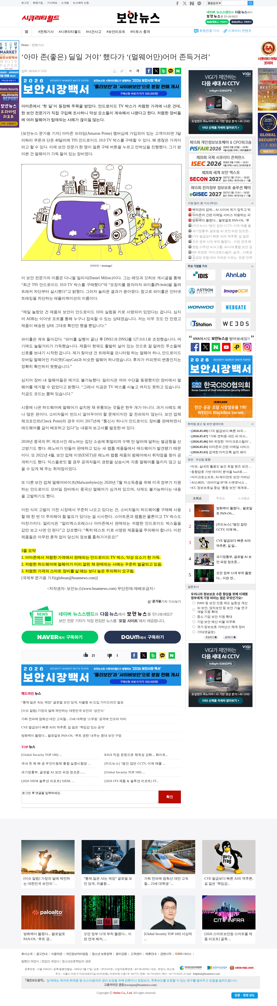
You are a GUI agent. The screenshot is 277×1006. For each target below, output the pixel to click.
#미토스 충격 (140, 31)
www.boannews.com (99, 588)
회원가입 (38, 2)
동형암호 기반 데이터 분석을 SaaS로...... (219, 471)
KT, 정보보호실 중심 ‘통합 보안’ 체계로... (220, 487)
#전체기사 (46, 31)
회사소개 (26, 953)
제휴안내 (150, 953)
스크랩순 (244, 498)
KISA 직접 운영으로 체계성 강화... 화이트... (136, 754)
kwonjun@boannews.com (140, 985)
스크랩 (65, 2)
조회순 (197, 498)
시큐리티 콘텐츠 (239, 30)
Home (25, 45)
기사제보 (52, 2)
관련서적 (165, 953)
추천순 (220, 498)
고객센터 (135, 953)
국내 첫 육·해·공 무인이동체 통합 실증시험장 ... (56, 763)
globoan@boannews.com (75, 578)
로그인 (25, 2)
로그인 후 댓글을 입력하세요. (90, 797)
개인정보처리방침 (77, 953)
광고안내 (41, 953)
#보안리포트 (116, 31)
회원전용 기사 (209, 30)
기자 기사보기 (164, 601)
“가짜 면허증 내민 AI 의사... (219, 436)
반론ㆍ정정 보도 (245, 995)
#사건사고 (93, 31)
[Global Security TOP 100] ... (41, 754)
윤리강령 (121, 953)
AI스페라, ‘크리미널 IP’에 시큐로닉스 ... (219, 482)
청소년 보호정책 (102, 953)
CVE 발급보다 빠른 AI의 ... (218, 431)
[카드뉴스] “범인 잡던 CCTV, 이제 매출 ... (135, 763)
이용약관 (56, 953)
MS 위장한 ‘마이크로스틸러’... (221, 441)
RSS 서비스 (184, 953)
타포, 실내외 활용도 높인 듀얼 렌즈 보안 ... (221, 466)
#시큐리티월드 (70, 31)
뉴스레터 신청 (81, 2)
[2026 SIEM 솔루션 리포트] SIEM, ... (48, 781)
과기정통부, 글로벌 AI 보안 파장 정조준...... (53, 772)
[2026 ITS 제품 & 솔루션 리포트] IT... (131, 781)
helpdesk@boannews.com (206, 973)
